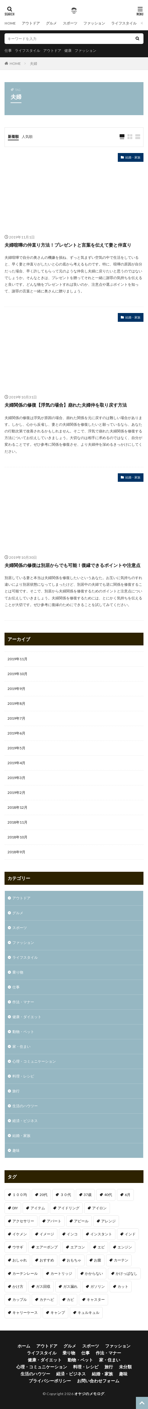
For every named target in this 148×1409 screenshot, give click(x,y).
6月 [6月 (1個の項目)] (127, 1194)
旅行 (16, 1091)
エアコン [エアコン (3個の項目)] (77, 1247)
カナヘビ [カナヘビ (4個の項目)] (47, 1299)
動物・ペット (23, 1031)
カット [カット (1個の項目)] (122, 1286)
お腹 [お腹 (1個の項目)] (97, 1260)
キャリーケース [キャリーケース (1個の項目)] (25, 1312)
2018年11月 (17, 822)
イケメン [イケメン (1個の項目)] (19, 1234)
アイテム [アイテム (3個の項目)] (38, 1208)
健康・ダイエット (26, 1016)
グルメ (51, 23)
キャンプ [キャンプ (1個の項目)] (57, 1312)
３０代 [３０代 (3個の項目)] (65, 1194)
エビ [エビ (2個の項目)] (101, 1247)
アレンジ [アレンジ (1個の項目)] (108, 1221)
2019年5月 (16, 748)
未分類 (125, 1366)
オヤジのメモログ (89, 1393)
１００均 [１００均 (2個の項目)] (19, 1194)
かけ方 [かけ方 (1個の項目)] (17, 1286)
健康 (68, 50)
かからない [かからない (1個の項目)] (94, 1273)
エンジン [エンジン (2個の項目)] (124, 1247)
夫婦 (33, 63)
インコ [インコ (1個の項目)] (72, 1234)
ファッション (94, 23)
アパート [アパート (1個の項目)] (54, 1221)
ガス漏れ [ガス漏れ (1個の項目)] (70, 1286)
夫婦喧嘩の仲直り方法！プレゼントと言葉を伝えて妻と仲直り (68, 245)
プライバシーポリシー (50, 1380)
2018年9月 (16, 852)
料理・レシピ (23, 1076)
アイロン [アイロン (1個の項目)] (99, 1208)
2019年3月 (16, 777)
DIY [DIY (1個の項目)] (15, 1208)
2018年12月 (17, 807)
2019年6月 (16, 733)
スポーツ (70, 23)
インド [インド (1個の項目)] (130, 1234)
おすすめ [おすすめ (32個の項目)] (47, 1260)
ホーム (24, 1345)
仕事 (8, 50)
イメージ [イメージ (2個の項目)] (47, 1234)
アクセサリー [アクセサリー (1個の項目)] (23, 1221)
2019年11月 (17, 659)
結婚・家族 (132, 157)
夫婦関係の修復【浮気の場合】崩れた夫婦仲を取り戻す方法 (66, 405)
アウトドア (31, 23)
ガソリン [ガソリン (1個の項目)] (97, 1286)
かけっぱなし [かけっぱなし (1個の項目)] (126, 1273)
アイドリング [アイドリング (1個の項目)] (68, 1208)
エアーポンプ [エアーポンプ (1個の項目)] (47, 1247)
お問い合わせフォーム (98, 1380)
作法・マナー (23, 1002)
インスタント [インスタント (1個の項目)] (101, 1234)
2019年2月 (16, 792)
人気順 (27, 136)
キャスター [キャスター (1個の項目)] (96, 1299)
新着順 (13, 136)
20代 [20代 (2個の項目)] (43, 1194)
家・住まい (21, 1046)
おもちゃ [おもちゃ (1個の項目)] (74, 1260)
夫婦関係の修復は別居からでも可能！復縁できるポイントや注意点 (72, 565)
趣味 (16, 1150)
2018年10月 (17, 837)
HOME (10, 23)
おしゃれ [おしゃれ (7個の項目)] (19, 1260)
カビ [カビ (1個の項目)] (70, 1299)
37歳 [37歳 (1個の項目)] (88, 1194)
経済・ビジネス (25, 1120)
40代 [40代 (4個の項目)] (108, 1194)
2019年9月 (16, 688)
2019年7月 (16, 718)
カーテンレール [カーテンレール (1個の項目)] (25, 1273)
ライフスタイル (124, 23)
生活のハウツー (25, 1106)
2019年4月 (16, 763)
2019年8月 (16, 703)
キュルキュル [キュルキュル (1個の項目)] (88, 1312)
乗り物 (17, 972)
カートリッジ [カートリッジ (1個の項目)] (61, 1273)
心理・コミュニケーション (34, 1061)
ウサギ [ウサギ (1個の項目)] (17, 1247)
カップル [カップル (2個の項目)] (19, 1299)
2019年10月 (17, 673)
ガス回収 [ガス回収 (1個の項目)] (43, 1286)
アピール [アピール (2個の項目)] (81, 1221)
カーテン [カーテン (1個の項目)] (121, 1260)
